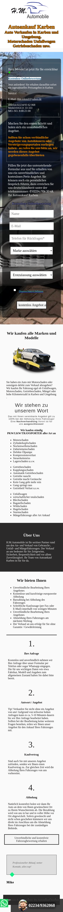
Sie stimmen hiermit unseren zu (34, 290)
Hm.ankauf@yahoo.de (29, 99)
